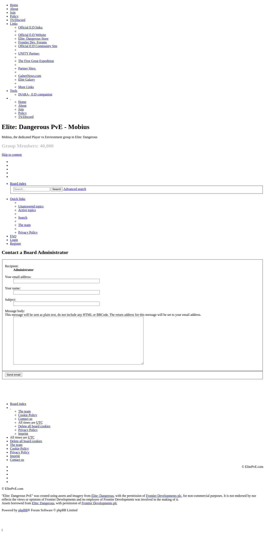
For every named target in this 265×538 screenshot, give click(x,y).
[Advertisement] (126, 394)
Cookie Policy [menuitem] (27, 419)
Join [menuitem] (13, 12)
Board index (18, 183)
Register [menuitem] (15, 243)
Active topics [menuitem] (27, 210)
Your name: (12, 288)
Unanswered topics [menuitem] (30, 206)
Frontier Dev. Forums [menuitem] (32, 42)
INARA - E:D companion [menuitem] (35, 94)
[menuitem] (14, 9)
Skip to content (12, 154)
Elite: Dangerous (102, 500)
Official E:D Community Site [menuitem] (37, 46)
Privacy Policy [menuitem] (28, 232)
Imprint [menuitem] (23, 438)
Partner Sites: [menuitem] (27, 68)
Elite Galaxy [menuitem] (26, 79)
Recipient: (12, 266)
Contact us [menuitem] (25, 423)
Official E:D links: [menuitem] (30, 27)
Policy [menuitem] (14, 16)
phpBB (23, 514)
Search (56, 189)
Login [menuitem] (14, 240)
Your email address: (18, 277)
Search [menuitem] (22, 217)
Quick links (17, 199)
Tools (13, 90)
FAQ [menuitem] (13, 236)
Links (13, 23)
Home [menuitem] (14, 5)
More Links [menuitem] (26, 87)
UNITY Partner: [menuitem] (29, 53)
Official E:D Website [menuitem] (32, 35)
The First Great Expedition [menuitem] (36, 61)
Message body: (15, 311)
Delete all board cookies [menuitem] (34, 430)
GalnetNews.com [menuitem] (29, 76)
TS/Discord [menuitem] (17, 20)
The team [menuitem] (24, 225)
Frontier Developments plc (164, 500)
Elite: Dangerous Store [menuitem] (33, 38)
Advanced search (74, 189)
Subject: (10, 299)
